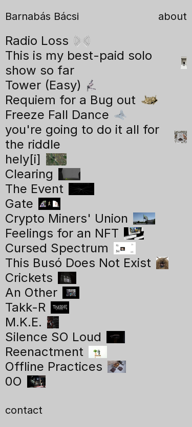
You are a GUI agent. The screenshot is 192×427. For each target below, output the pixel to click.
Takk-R (37, 307)
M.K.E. (32, 322)
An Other (42, 292)
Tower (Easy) (50, 85)
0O (25, 381)
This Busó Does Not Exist (86, 262)
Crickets (40, 277)
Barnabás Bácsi (42, 16)
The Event (49, 188)
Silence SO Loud (65, 336)
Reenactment (56, 351)
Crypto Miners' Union (80, 218)
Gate (32, 203)
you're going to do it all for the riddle (96, 137)
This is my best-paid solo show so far (96, 63)
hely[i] (36, 159)
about (172, 16)
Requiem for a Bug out (82, 99)
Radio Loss (47, 40)
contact (23, 410)
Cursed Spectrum (70, 248)
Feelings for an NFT (74, 233)
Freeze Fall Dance (65, 114)
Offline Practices (65, 366)
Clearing (42, 174)
